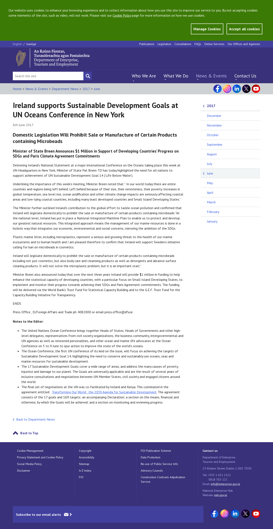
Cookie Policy (122, 15)
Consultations (182, 44)
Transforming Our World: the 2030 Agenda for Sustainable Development (104, 392)
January (212, 221)
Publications (146, 44)
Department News (65, 89)
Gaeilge (31, 44)
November (214, 125)
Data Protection (150, 457)
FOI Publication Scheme (156, 451)
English (18, 44)
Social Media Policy (29, 464)
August (212, 154)
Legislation (164, 44)
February (213, 212)
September (214, 144)
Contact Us (245, 76)
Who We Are (144, 76)
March (211, 202)
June (97, 89)
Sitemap (84, 464)
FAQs (198, 44)
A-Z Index (85, 470)
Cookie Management (30, 451)
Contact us (210, 451)
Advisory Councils (152, 470)
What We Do (176, 76)
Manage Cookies (207, 28)
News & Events (211, 76)
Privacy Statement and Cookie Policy (40, 457)
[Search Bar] (48, 76)
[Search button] (87, 76)
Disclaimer (23, 470)
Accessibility (86, 457)
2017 (86, 89)
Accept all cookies (244, 28)
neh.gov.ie (220, 495)
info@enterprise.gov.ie (225, 484)
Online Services (214, 44)
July (209, 164)
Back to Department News (35, 419)
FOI (81, 477)
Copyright (85, 451)
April (210, 192)
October (213, 135)
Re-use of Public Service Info (159, 464)
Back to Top (29, 433)
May (210, 183)
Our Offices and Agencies (244, 44)
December (214, 116)
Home (17, 89)
